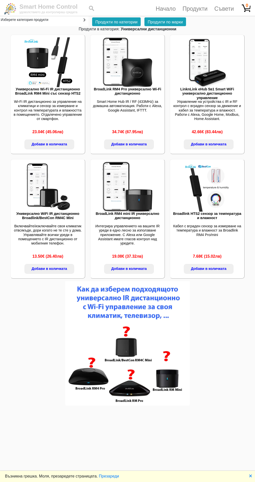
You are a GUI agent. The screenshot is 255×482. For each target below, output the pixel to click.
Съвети (224, 8)
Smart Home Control (48, 6)
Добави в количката (49, 144)
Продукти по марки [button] (165, 22)
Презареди (109, 476)
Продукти (195, 8)
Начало (166, 8)
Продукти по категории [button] (116, 22)
